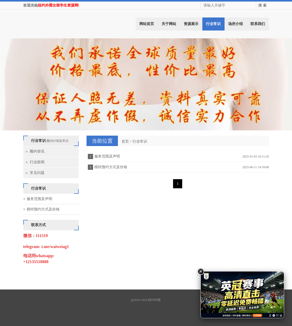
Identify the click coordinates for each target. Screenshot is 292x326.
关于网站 (169, 24)
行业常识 (213, 24)
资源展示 (191, 24)
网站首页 (146, 24)
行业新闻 (37, 162)
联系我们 (257, 24)
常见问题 (37, 173)
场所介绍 (235, 24)
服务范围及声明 (107, 156)
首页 (125, 141)
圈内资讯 (37, 151)
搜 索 (262, 5)
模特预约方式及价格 (110, 167)
